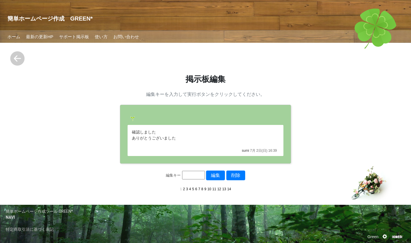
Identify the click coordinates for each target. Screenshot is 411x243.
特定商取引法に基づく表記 (30, 229)
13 (224, 189)
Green (372, 236)
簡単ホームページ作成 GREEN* (50, 18)
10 (209, 189)
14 (229, 189)
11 (214, 189)
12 (219, 189)
